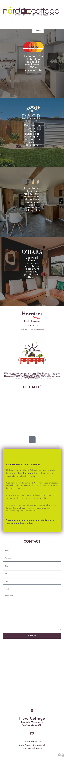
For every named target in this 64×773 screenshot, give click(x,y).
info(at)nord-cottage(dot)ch (32, 745)
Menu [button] (38, 30)
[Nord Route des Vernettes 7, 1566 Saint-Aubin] (32, 675)
